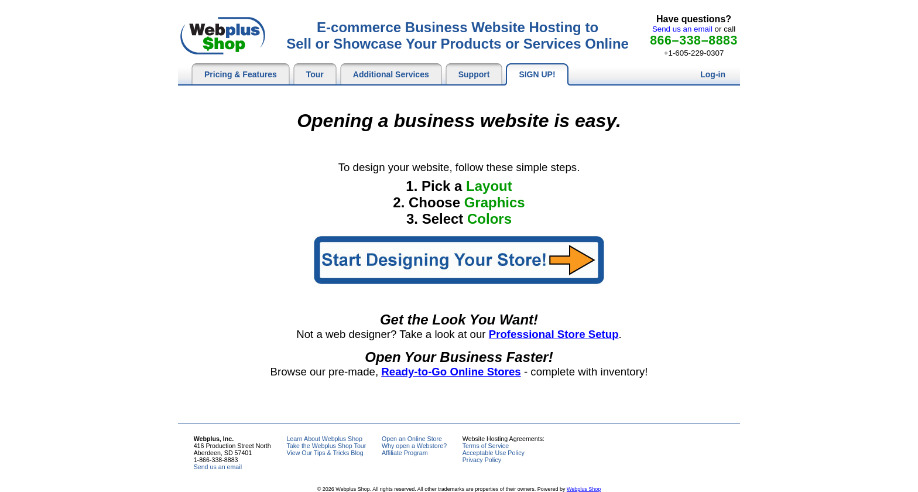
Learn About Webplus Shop (324, 438)
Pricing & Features (240, 74)
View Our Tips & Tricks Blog (324, 452)
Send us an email (682, 29)
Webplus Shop (584, 489)
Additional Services (391, 74)
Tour (315, 74)
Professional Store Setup (554, 334)
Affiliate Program (405, 452)
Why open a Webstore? (414, 445)
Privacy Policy (482, 459)
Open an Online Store (412, 438)
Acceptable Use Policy (494, 452)
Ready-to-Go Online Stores (450, 371)
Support (474, 74)
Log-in (712, 74)
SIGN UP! (537, 74)
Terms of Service (486, 445)
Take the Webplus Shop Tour (326, 445)
